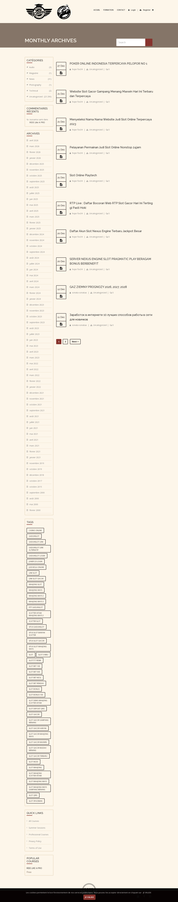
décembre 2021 (36, 392)
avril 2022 (33, 369)
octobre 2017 (35, 480)
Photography (40, 84)
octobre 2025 (35, 175)
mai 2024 (33, 275)
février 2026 (34, 152)
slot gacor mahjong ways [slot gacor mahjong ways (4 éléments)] (38, 735)
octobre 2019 (35, 469)
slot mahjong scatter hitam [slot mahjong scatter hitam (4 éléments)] (35, 774)
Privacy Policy (35, 841)
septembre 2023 (37, 322)
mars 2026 (34, 146)
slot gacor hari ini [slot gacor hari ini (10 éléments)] (37, 728)
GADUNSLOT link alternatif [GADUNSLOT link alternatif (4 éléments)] (36, 548)
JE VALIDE (89, 897)
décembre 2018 (36, 475)
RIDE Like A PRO (37, 122)
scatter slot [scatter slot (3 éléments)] (34, 621)
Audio (40, 67)
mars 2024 (34, 287)
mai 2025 (33, 205)
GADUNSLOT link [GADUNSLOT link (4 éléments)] (36, 542)
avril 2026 (33, 140)
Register (145, 10)
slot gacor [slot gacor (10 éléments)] (34, 714)
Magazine (40, 73)
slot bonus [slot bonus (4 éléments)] (34, 689)
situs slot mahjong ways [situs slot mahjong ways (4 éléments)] (38, 647)
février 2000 (34, 510)
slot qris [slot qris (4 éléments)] (33, 795)
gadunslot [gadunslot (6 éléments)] (34, 536)
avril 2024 (33, 281)
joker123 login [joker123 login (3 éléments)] (35, 561)
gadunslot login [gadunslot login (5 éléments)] (37, 556)
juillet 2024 (34, 263)
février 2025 (34, 222)
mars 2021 (34, 445)
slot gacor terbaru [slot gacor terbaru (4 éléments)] (38, 756)
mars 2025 (34, 216)
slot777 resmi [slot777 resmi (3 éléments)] (35, 660)
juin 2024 (33, 269)
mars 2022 (34, 375)
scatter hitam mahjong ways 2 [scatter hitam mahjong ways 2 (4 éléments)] (36, 614)
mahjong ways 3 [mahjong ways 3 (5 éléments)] (36, 601)
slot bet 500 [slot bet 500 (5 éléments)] (34, 672)
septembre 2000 (37, 492)
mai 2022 (33, 363)
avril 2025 (33, 210)
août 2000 (34, 498)
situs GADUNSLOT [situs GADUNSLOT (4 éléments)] (36, 627)
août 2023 (34, 328)
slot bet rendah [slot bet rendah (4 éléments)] (36, 683)
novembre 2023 (36, 310)
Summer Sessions (37, 827)
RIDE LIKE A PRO (34, 868)
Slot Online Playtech (83, 175)
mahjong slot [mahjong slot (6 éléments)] (35, 584)
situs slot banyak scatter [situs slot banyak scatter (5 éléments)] (37, 633)
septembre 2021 (37, 410)
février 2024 (34, 293)
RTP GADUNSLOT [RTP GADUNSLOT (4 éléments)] (36, 607)
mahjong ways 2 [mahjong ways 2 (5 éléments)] (36, 596)
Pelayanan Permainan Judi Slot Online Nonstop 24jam (105, 147)
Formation (108, 10)
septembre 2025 (37, 181)
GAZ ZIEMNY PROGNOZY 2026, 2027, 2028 (98, 287)
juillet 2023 (34, 334)
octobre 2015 (35, 486)
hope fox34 (77, 69)
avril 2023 (33, 351)
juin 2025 (33, 199)
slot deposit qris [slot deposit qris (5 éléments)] (36, 708)
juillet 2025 (34, 193)
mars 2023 (34, 357)
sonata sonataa (79, 292)
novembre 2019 (36, 463)
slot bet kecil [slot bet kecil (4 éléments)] (35, 677)
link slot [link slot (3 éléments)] (33, 573)
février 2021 (34, 451)
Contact (121, 10)
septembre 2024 (37, 252)
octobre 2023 (35, 316)
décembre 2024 (36, 234)
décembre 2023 (36, 304)
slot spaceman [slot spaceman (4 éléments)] (35, 801)
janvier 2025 (35, 228)
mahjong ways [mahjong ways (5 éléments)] (35, 590)
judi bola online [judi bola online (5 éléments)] (36, 567)
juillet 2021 (34, 422)
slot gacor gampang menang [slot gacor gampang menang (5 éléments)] (38, 721)
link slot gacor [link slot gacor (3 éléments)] (36, 578)
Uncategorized (96, 69)
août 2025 (34, 187)
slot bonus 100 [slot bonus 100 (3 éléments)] (36, 695)
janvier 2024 (35, 299)
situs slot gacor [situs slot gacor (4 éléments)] (36, 641)
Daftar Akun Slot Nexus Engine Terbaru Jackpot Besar (106, 231)
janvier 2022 (35, 387)
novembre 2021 (36, 398)
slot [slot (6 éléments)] (31, 654)
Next (75, 341)
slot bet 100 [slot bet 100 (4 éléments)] (34, 666)
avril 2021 (33, 439)
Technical (40, 90)
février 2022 (34, 381)
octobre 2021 (35, 404)
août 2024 (34, 257)
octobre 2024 (35, 246)
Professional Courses (38, 834)
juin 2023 (33, 340)
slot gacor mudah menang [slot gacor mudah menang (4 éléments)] (37, 749)
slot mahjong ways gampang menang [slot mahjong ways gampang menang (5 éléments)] (38, 788)
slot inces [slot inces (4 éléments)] (33, 762)
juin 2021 (33, 428)
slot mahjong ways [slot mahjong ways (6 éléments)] (38, 781)
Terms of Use (35, 848)
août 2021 (34, 416)
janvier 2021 (35, 457)
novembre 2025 (36, 169)
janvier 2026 (35, 158)
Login (132, 10)
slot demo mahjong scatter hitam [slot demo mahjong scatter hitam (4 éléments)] (38, 701)
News (40, 79)
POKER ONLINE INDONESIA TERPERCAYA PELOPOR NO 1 (108, 63)
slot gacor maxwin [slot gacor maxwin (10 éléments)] (38, 742)
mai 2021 (33, 434)
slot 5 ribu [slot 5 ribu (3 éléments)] (43, 654)
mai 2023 (33, 345)
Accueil (97, 10)
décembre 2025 (36, 164)
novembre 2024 (36, 240)
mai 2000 (33, 504)
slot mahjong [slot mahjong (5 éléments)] (35, 767)
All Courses (34, 821)
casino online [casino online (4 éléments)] (35, 530)
